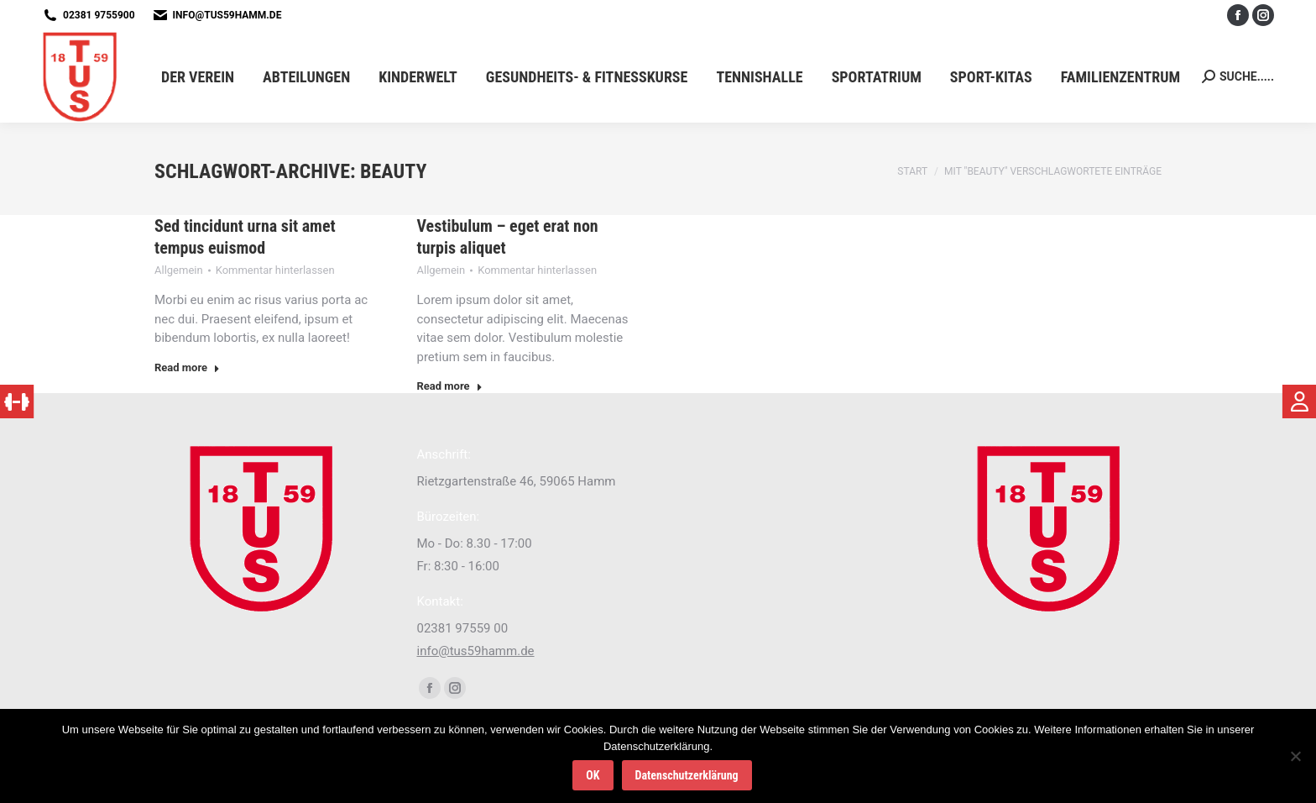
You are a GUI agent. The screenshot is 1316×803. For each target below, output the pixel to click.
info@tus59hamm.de (227, 15)
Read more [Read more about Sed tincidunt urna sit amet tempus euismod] (187, 367)
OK (592, 775)
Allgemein (178, 270)
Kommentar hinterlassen (275, 270)
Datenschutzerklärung (687, 775)
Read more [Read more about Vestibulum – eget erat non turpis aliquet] (450, 386)
